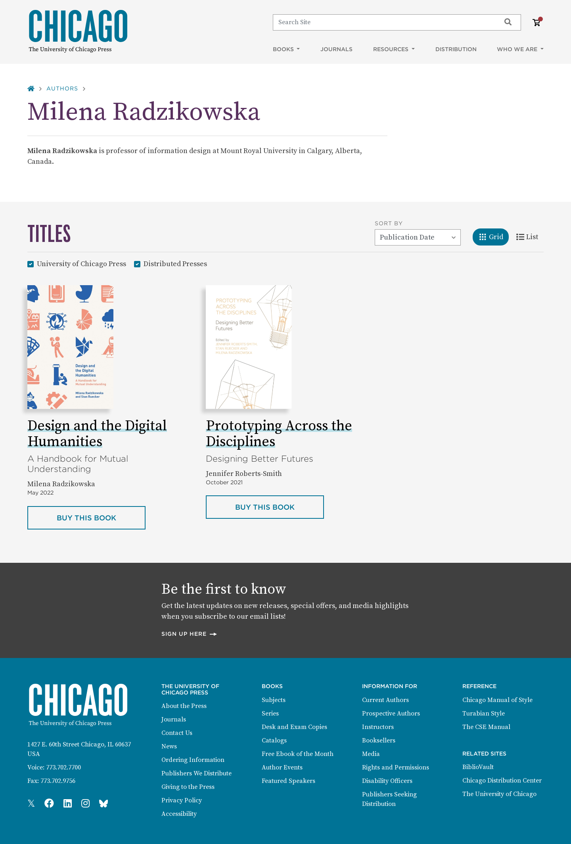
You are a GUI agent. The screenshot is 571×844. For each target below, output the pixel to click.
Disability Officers (387, 781)
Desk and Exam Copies (294, 727)
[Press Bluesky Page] (103, 804)
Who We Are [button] (518, 49)
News (169, 746)
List (530, 236)
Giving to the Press (188, 787)
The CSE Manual (486, 727)
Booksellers (378, 740)
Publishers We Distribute (196, 773)
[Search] (383, 22)
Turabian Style (483, 713)
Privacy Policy (181, 800)
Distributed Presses (175, 264)
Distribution (456, 49)
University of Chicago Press (81, 264)
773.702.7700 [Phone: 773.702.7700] (63, 767)
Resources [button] (391, 49)
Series (270, 713)
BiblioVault (478, 767)
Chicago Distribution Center (502, 781)
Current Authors (385, 700)
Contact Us (176, 733)
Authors (62, 88)
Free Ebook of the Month (297, 754)
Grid (493, 236)
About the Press (184, 706)
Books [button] (284, 49)
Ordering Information (192, 760)
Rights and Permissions (395, 767)
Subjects (274, 700)
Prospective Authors (391, 713)
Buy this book (101, 517)
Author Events (282, 767)
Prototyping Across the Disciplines (279, 434)
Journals (336, 49)
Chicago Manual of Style (497, 700)
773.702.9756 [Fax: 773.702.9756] (57, 781)
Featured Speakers (288, 781)
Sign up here (189, 633)
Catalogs (274, 740)
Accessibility (179, 814)
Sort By (389, 223)
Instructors (378, 727)
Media (371, 754)
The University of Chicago (499, 794)
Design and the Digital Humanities (97, 434)
